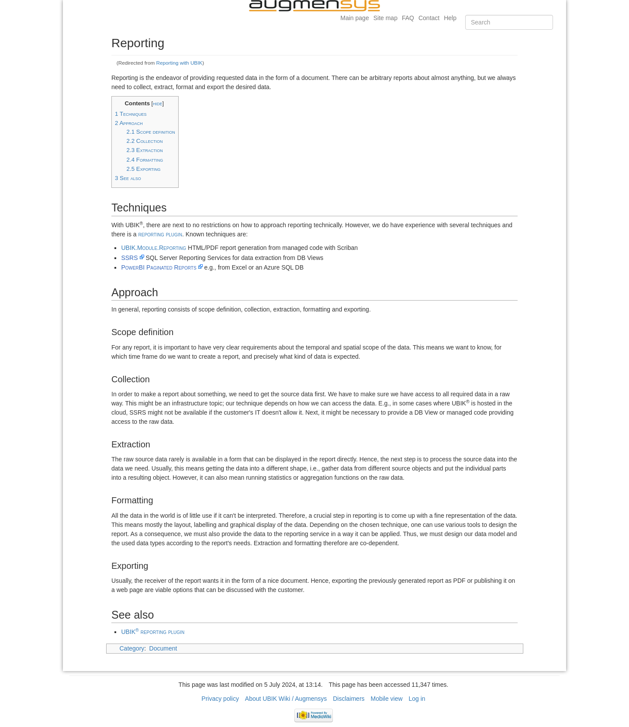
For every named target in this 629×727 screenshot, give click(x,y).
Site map (385, 17)
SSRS (129, 257)
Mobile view (386, 698)
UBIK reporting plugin (152, 631)
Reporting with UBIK (179, 63)
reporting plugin (160, 234)
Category (132, 648)
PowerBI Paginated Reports (158, 267)
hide (157, 103)
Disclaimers (348, 698)
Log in (417, 698)
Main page (354, 17)
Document (163, 648)
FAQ (408, 17)
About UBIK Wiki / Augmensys (286, 698)
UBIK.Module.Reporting (153, 247)
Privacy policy (220, 698)
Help (450, 17)
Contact (428, 17)
